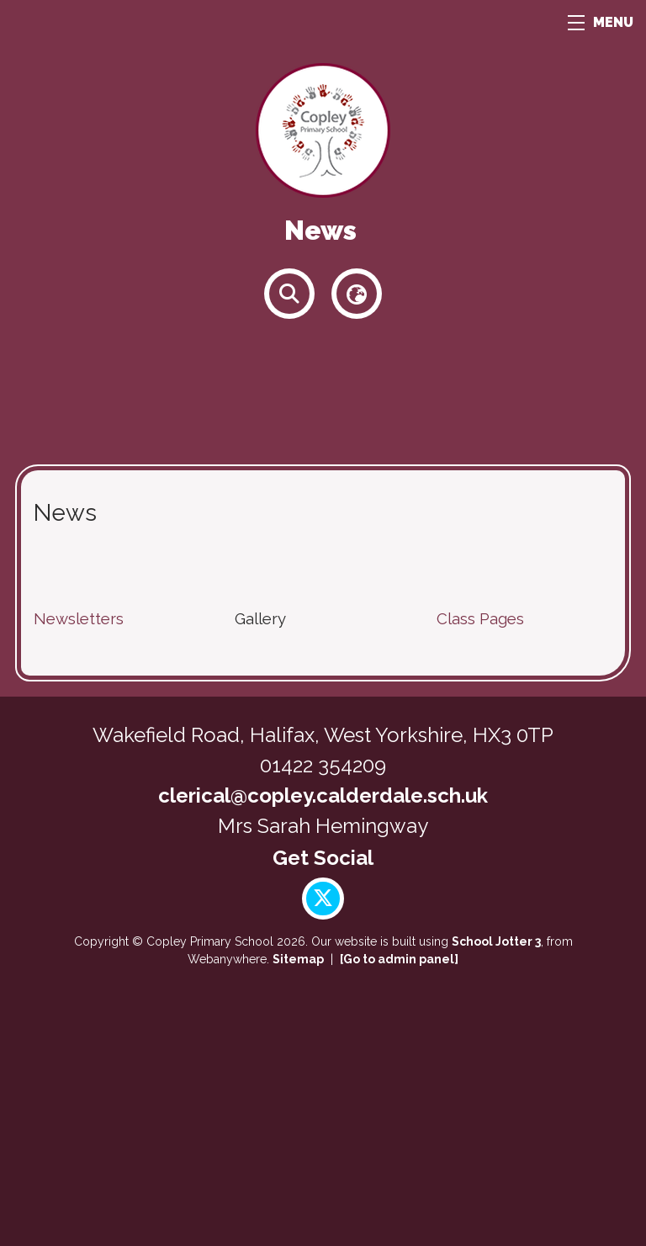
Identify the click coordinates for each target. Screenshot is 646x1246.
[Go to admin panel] (399, 959)
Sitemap (298, 959)
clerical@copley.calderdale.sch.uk (323, 795)
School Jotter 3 (496, 941)
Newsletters (79, 618)
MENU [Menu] (600, 22)
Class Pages (480, 618)
